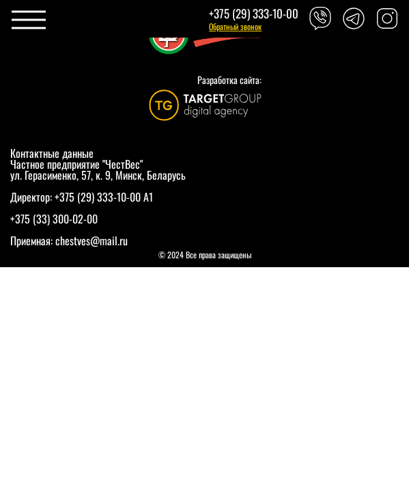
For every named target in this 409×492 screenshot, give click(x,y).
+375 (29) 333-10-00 (253, 13)
